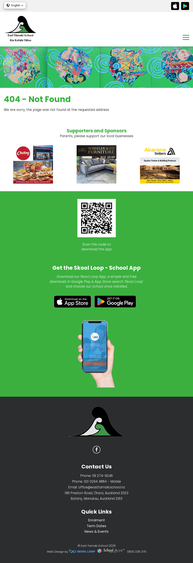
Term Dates (96, 526)
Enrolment (96, 520)
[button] (14, 5)
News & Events (96, 531)
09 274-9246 (102, 475)
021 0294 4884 (95, 481)
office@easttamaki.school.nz (101, 487)
